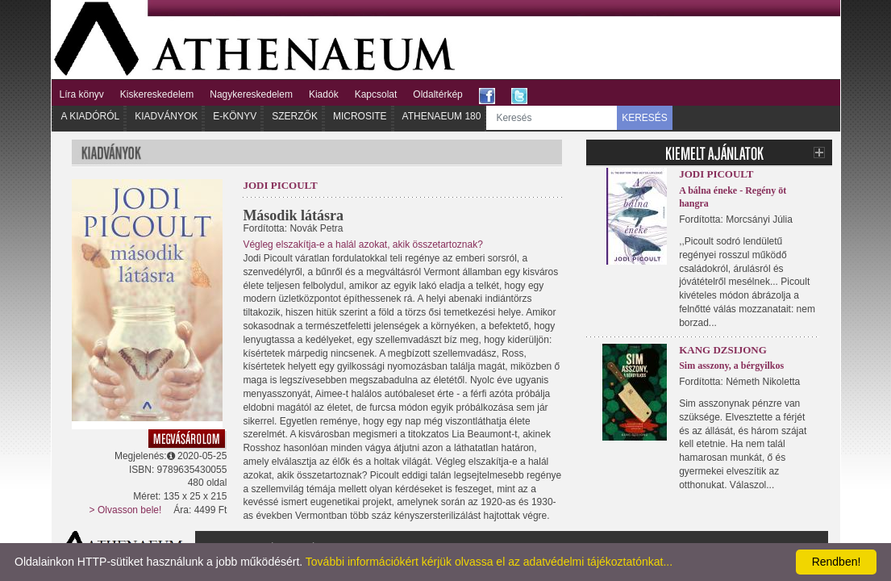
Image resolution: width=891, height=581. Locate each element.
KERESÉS (645, 117)
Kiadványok (166, 116)
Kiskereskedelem (157, 94)
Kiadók (324, 94)
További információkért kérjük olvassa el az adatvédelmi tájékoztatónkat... (489, 561)
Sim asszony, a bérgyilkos (731, 365)
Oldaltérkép (437, 94)
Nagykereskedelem (251, 94)
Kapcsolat (376, 94)
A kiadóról (90, 116)
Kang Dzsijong (723, 350)
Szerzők (295, 116)
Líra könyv (82, 94)
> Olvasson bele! (126, 510)
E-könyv (234, 116)
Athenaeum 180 (441, 116)
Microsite (360, 116)
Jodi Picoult (280, 185)
